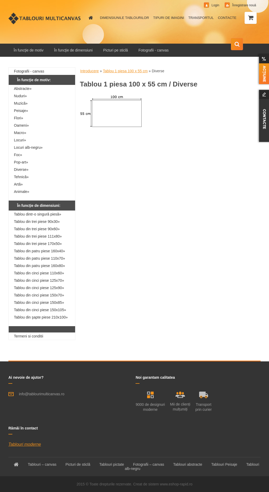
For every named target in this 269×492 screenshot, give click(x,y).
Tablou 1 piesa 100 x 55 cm (125, 71)
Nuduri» (20, 96)
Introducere (89, 71)
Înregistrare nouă (243, 5)
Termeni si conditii (28, 336)
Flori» (18, 118)
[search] (237, 44)
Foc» (18, 155)
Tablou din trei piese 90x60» (37, 229)
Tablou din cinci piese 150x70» (39, 295)
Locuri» (20, 140)
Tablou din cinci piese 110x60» (39, 273)
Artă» (18, 184)
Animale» (21, 191)
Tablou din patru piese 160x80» (39, 266)
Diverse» (21, 169)
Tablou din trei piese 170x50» (38, 244)
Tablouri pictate (111, 464)
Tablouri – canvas (42, 464)
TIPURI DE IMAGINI (168, 18)
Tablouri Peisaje (224, 464)
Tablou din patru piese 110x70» (39, 258)
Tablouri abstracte (187, 464)
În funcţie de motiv (29, 50)
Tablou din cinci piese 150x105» (40, 310)
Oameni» (21, 125)
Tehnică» (21, 177)
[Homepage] (89, 18)
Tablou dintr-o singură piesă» (37, 214)
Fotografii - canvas (153, 50)
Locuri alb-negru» (28, 147)
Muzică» (21, 103)
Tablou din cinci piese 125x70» (39, 280)
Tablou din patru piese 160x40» (39, 251)
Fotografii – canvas (148, 464)
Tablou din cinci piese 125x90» (39, 288)
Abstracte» (23, 88)
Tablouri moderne (24, 444)
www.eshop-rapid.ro (176, 484)
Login (215, 5)
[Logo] (44, 18)
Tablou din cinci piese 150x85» (39, 302)
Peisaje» (21, 111)
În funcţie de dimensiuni (73, 50)
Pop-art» (21, 162)
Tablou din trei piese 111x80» (38, 236)
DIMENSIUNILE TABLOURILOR (124, 18)
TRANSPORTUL (201, 18)
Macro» (20, 133)
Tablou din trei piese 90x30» (37, 221)
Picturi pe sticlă (115, 50)
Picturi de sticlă (77, 464)
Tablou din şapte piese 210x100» (41, 317)
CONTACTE (227, 18)
